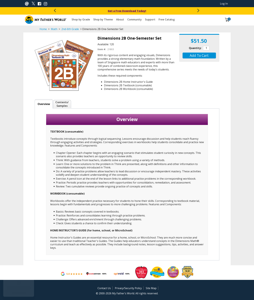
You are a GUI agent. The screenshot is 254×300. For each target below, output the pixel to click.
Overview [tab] (44, 104)
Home (43, 29)
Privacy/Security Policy (128, 288)
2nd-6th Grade (70, 29)
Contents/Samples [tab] (62, 104)
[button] (199, 55)
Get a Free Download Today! (127, 11)
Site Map (151, 288)
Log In (224, 3)
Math (54, 29)
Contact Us (104, 288)
